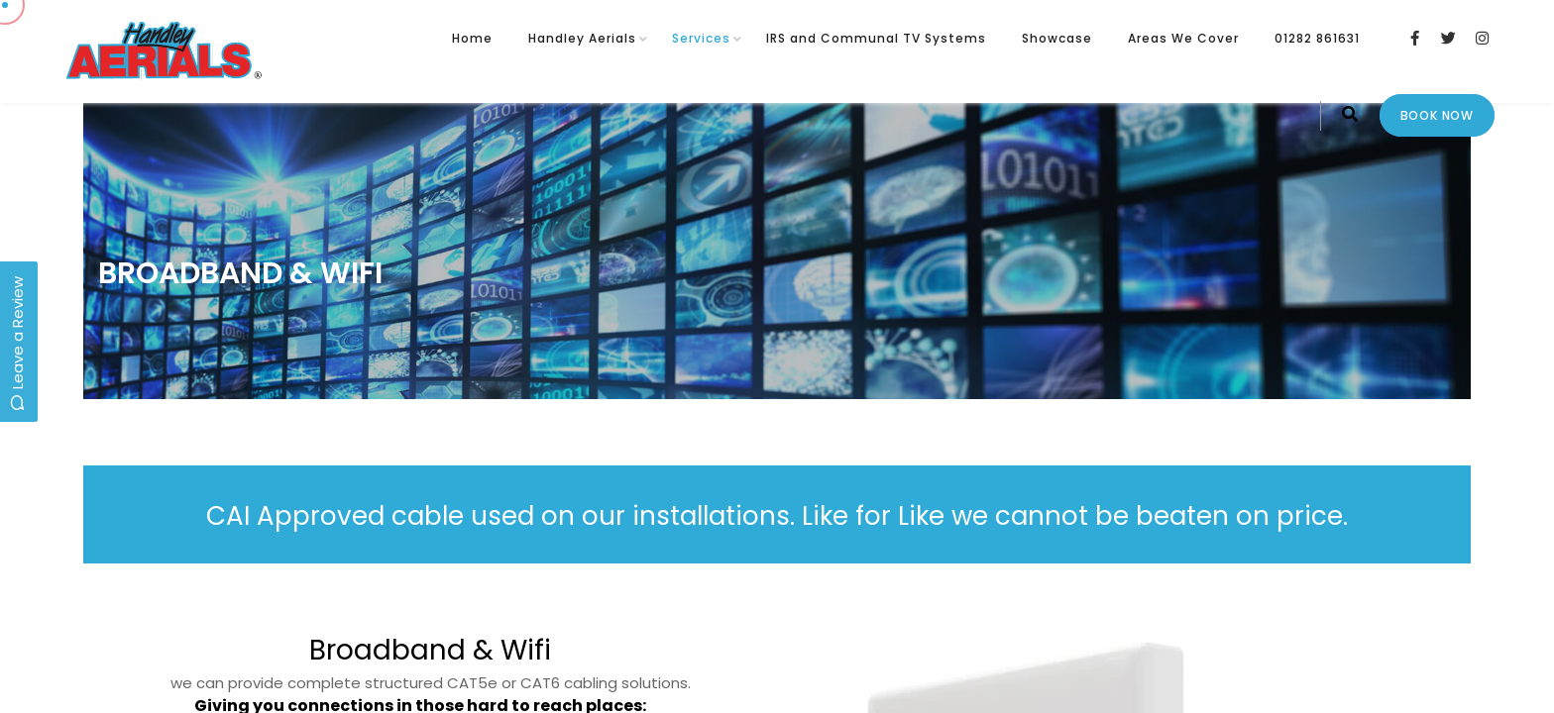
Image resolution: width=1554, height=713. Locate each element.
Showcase (1057, 38)
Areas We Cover (1183, 38)
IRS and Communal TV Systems (876, 38)
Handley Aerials (582, 38)
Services (701, 38)
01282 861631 (1317, 38)
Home (472, 38)
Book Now (1437, 115)
